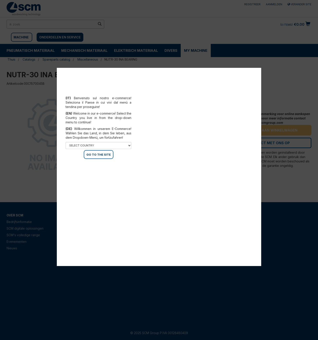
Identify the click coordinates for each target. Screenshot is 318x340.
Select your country (98, 92)
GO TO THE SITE (98, 154)
